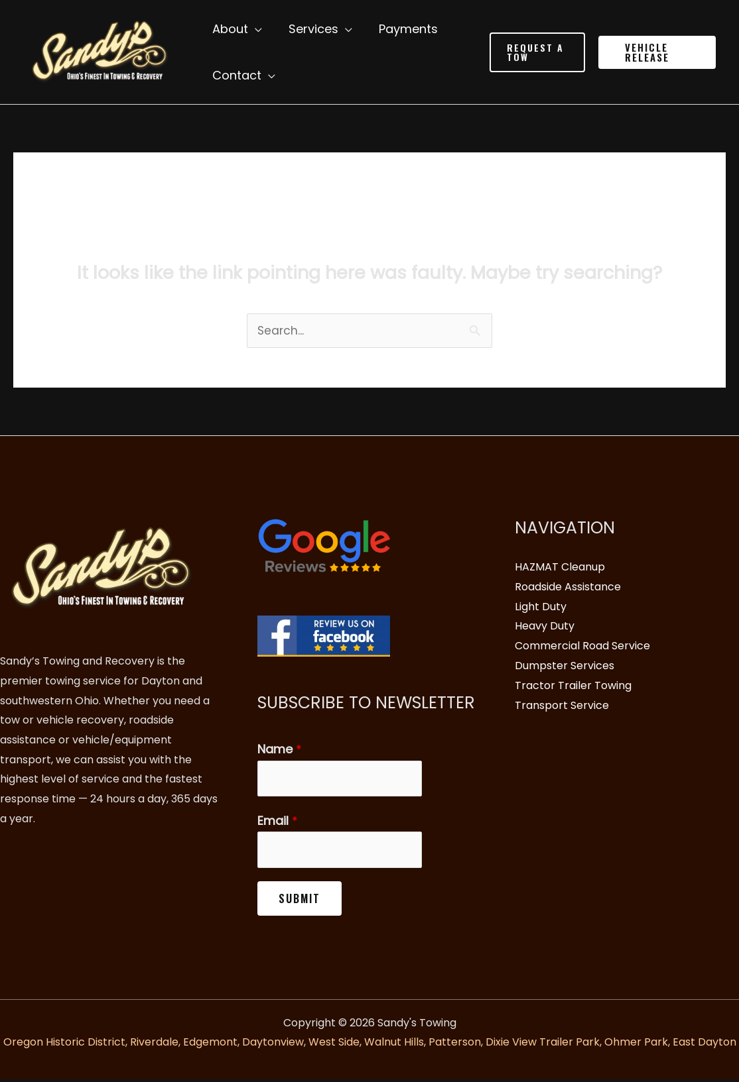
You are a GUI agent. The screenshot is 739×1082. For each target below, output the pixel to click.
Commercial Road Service (582, 646)
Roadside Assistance (568, 587)
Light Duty (541, 606)
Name (279, 749)
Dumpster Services (564, 665)
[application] (254, 29)
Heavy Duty (544, 626)
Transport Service (562, 705)
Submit (299, 901)
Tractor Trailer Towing (573, 685)
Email (277, 822)
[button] (534, 52)
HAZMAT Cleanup (560, 567)
